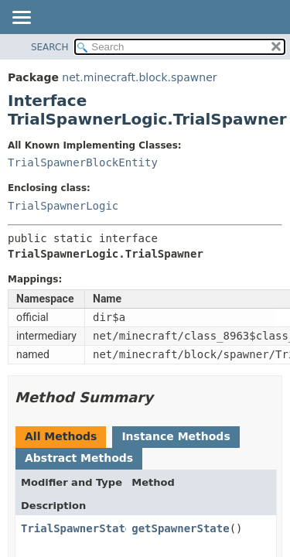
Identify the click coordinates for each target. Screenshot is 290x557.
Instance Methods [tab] (175, 436)
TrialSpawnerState (76, 528)
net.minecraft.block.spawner (139, 77)
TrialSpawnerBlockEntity (83, 162)
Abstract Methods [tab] (79, 458)
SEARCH (50, 47)
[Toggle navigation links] (21, 18)
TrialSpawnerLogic (63, 206)
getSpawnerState (180, 528)
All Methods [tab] (61, 436)
